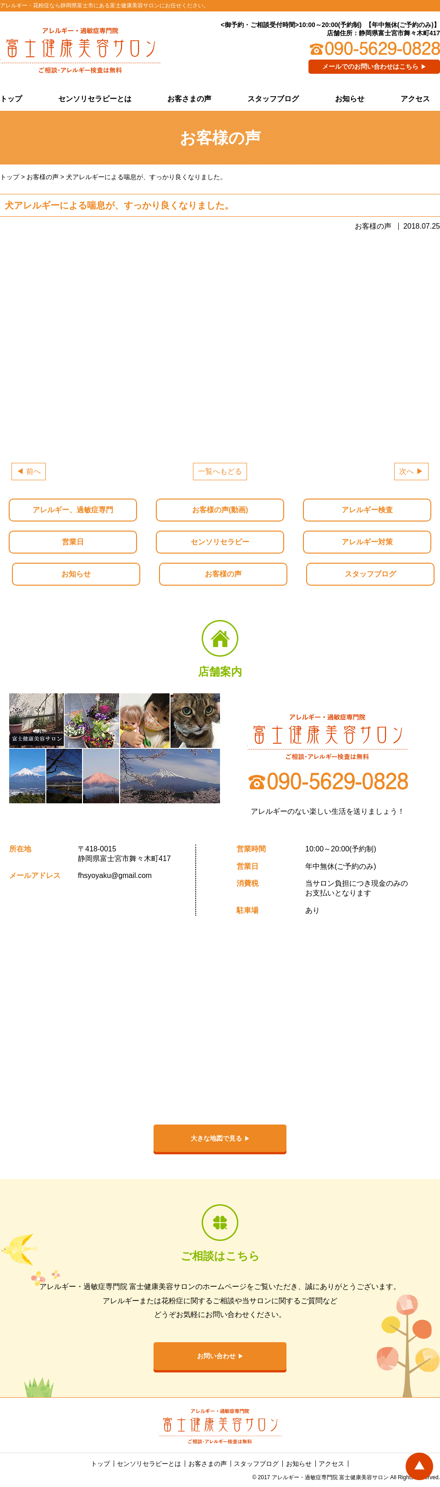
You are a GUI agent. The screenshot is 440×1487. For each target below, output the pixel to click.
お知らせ (349, 99)
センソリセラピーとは (95, 99)
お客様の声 (223, 574)
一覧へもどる (220, 471)
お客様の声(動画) (220, 510)
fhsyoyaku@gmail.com (115, 875)
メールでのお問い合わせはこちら (370, 66)
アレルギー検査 (367, 510)
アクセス (415, 99)
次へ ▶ (411, 471)
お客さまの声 (189, 99)
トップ (11, 99)
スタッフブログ (273, 99)
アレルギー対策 (367, 542)
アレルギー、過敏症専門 (73, 510)
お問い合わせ (216, 1356)
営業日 (73, 542)
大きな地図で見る (216, 1138)
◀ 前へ (28, 471)
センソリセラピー (220, 542)
